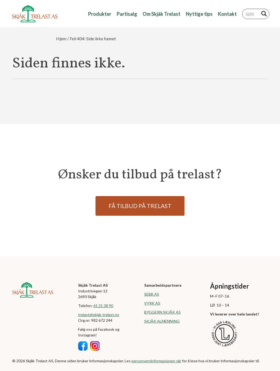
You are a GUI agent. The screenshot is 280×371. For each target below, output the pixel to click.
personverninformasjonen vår (156, 360)
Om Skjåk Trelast (161, 14)
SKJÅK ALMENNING (162, 321)
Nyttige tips (199, 14)
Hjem (61, 38)
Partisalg (127, 14)
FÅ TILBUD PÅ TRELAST (140, 205)
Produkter (99, 14)
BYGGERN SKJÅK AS (162, 312)
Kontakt (227, 14)
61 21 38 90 (103, 305)
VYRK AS (152, 303)
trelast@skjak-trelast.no (98, 314)
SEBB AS (151, 294)
